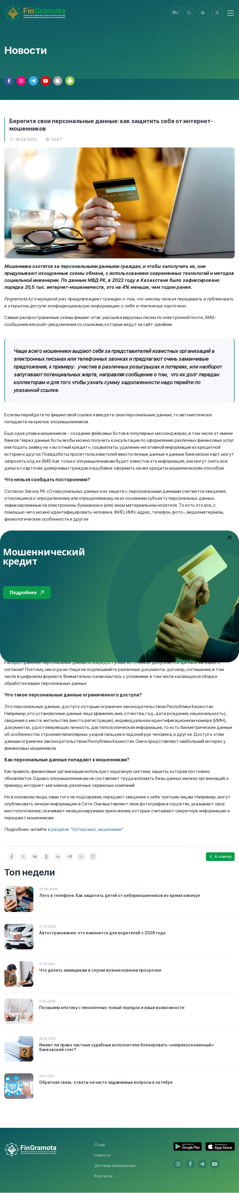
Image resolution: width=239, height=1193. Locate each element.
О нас (100, 1145)
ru (174, 13)
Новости (103, 1155)
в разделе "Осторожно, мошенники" (87, 829)
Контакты (104, 1176)
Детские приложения (115, 1165)
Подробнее (27, 592)
